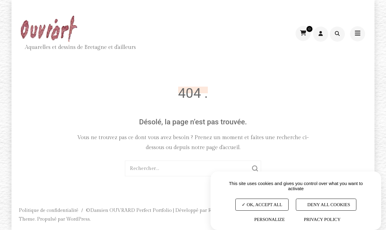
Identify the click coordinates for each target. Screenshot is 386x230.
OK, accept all (262, 204)
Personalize (269, 219)
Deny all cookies (326, 204)
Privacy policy (322, 219)
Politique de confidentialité (48, 210)
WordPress (78, 219)
